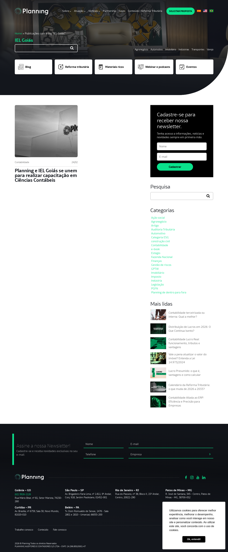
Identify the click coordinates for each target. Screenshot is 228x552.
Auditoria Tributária (163, 229)
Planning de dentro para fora (168, 292)
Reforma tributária (73, 67)
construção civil (160, 241)
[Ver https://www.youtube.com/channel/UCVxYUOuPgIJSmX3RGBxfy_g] (197, 477)
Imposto (156, 276)
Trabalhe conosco (24, 529)
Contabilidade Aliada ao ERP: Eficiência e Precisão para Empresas (186, 401)
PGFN (154, 288)
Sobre (65, 10)
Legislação (157, 284)
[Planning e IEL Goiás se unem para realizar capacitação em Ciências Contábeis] (46, 131)
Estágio (155, 253)
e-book (155, 249)
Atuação (78, 10)
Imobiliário (170, 49)
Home (18, 33)
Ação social (158, 217)
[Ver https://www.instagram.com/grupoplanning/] (192, 477)
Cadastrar (175, 166)
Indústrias (184, 49)
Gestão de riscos (161, 264)
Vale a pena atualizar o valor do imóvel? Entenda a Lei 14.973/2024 (187, 358)
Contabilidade (22, 162)
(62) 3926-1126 (23, 494)
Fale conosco (59, 529)
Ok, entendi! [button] (194, 539)
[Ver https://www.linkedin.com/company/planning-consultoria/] (203, 477)
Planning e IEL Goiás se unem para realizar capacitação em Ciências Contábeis (46, 175)
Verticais (93, 10)
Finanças (156, 261)
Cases (122, 10)
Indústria (156, 280)
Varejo (210, 49)
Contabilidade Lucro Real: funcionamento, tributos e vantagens (184, 343)
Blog (24, 67)
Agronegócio (141, 49)
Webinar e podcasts (154, 67)
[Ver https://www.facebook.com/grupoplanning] (186, 477)
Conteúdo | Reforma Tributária (145, 10)
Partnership (109, 10)
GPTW (155, 268)
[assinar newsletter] (210, 454)
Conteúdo (43, 529)
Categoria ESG (160, 237)
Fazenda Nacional (162, 257)
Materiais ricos (111, 67)
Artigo (155, 225)
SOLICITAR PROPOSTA (180, 11)
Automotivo (157, 49)
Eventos (188, 67)
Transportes (198, 49)
